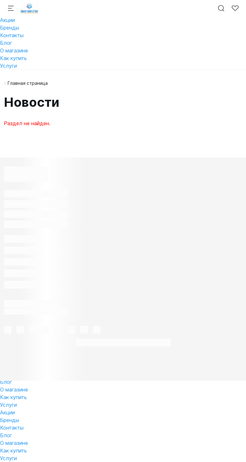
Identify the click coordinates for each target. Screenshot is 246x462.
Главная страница (28, 83)
